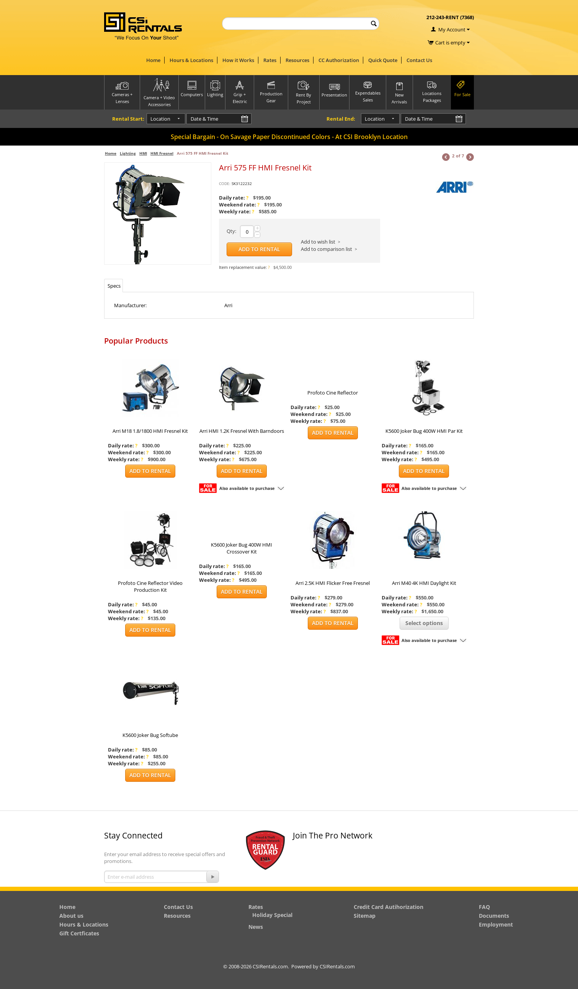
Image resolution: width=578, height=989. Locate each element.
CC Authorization (338, 60)
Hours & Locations (191, 60)
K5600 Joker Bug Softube (150, 735)
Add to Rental (259, 249)
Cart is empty (452, 42)
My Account (451, 29)
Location (154, 118)
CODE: (224, 183)
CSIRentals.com (337, 966)
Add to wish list (318, 241)
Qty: (231, 231)
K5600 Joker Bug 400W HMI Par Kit (424, 430)
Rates (269, 60)
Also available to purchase (247, 488)
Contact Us (419, 60)
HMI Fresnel (161, 153)
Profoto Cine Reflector (332, 392)
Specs (114, 285)
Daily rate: (233, 197)
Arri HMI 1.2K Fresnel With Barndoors (241, 430)
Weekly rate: (236, 211)
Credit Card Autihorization (388, 906)
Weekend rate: (239, 204)
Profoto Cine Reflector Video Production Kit (150, 586)
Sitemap (365, 915)
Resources (297, 60)
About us (71, 915)
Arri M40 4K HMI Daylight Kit (424, 583)
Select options (424, 623)
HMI (143, 153)
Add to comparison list (326, 249)
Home (153, 60)
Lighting (128, 153)
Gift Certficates (79, 933)
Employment (496, 924)
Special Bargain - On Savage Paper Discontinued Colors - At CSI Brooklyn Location (289, 137)
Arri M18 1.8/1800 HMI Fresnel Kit (150, 430)
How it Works (238, 60)
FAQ (484, 906)
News (255, 926)
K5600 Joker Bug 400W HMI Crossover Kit (241, 548)
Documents (494, 915)
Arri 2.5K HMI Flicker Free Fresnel (333, 583)
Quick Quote (382, 60)
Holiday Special (272, 915)
